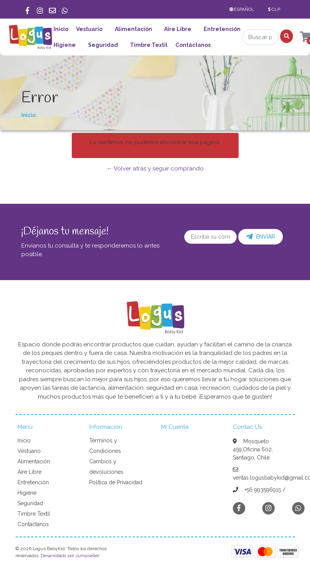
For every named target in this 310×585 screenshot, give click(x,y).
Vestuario (89, 29)
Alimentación (133, 29)
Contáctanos (193, 45)
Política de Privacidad (115, 482)
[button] (243, 9)
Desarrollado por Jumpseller (70, 555)
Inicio (61, 29)
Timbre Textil (149, 45)
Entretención (222, 29)
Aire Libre (177, 29)
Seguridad (103, 45)
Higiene (65, 45)
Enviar (260, 237)
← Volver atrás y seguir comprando (155, 168)
